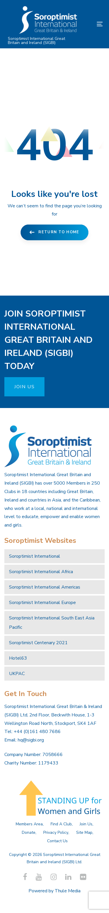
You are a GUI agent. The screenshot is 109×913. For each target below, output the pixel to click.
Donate (28, 832)
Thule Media (68, 891)
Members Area (29, 824)
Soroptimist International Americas (44, 587)
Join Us (86, 824)
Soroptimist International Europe (42, 602)
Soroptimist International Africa (41, 571)
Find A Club (61, 824)
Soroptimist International (34, 556)
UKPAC (17, 673)
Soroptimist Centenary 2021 (38, 643)
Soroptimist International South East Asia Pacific (51, 623)
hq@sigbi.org (31, 740)
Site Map (84, 832)
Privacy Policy (55, 832)
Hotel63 (18, 658)
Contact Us (57, 841)
